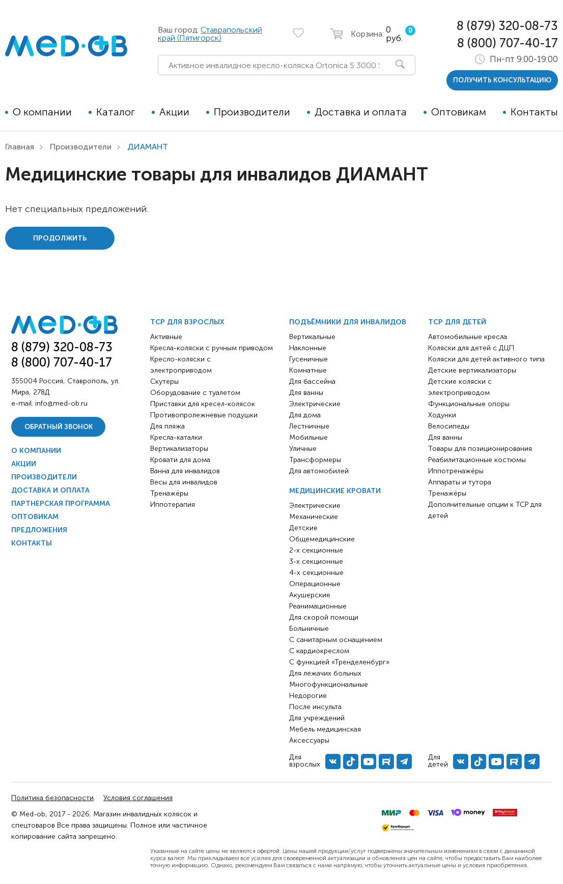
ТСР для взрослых (187, 322)
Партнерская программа (60, 503)
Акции (174, 112)
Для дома (305, 415)
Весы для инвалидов (183, 482)
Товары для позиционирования (480, 448)
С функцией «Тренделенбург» (339, 662)
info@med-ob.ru (61, 403)
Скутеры (164, 381)
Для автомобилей (319, 471)
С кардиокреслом (319, 651)
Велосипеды (448, 426)
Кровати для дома (180, 459)
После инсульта (315, 707)
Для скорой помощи (323, 617)
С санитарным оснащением (335, 639)
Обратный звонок (58, 427)
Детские (303, 528)
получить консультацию (502, 80)
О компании (42, 112)
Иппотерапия (172, 504)
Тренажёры (169, 493)
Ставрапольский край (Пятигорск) (210, 34)
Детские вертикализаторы (472, 370)
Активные (166, 336)
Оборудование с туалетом (195, 392)
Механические (313, 516)
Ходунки (442, 415)
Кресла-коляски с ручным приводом (211, 348)
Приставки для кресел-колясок (202, 404)
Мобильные (308, 437)
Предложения (39, 530)
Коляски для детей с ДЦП (471, 348)
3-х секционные (316, 561)
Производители (252, 112)
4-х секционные (316, 572)
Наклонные (307, 348)
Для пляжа (167, 426)
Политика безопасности (52, 798)
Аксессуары (309, 740)
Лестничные (309, 426)
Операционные (315, 584)
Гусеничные (308, 359)
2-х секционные (316, 550)
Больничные (309, 628)
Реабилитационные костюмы (477, 459)
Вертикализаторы (179, 448)
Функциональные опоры (469, 404)
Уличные (303, 448)
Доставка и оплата (361, 112)
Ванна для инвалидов (185, 471)
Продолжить (60, 238)
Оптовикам (458, 112)
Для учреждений (317, 718)
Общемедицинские (322, 539)
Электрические (315, 404)
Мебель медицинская (325, 729)
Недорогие (308, 695)
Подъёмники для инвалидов (347, 322)
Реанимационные (318, 606)
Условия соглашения (138, 798)
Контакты (534, 112)
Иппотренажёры (456, 471)
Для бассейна (312, 381)
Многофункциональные (328, 684)
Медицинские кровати (335, 490)
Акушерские (309, 595)
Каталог (115, 112)
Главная (19, 146)
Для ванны (306, 392)
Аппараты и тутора (459, 482)
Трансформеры (315, 459)
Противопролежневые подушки (204, 415)
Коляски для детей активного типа (486, 359)
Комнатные (308, 370)
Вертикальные (312, 336)
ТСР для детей (457, 322)
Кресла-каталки (176, 437)
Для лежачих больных (325, 673)
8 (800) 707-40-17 (507, 43)
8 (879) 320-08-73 (507, 25)
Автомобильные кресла (467, 336)
